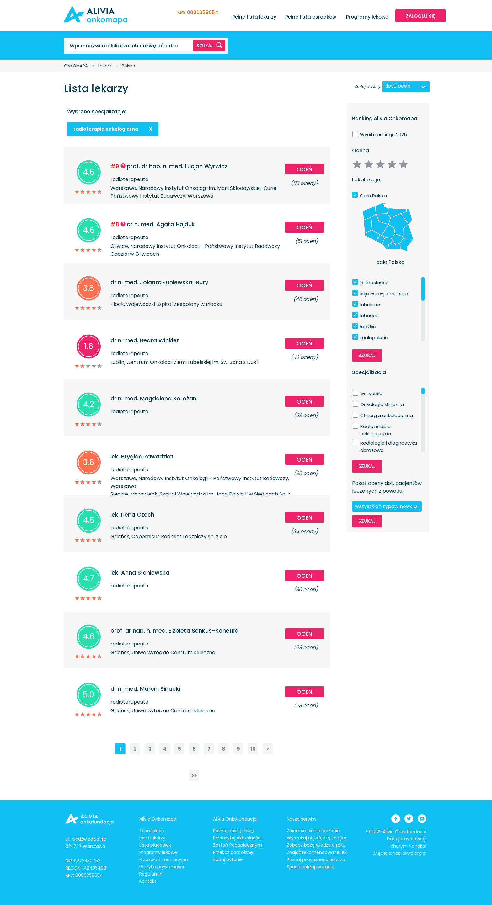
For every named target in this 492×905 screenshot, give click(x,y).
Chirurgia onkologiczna (386, 415)
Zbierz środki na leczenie (313, 830)
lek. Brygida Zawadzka (141, 456)
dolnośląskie (374, 282)
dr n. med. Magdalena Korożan (153, 398)
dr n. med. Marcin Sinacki (145, 689)
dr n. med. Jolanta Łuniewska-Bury (159, 282)
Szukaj (367, 355)
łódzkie (368, 326)
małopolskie (374, 337)
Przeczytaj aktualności (237, 838)
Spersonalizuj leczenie (310, 867)
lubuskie (369, 315)
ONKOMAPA (76, 66)
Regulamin (151, 874)
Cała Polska (373, 195)
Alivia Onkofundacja (235, 819)
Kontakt (147, 881)
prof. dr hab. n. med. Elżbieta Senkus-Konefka (174, 631)
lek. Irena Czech (132, 514)
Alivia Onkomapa (157, 819)
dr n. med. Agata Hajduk (161, 224)
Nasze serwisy (302, 819)
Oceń (304, 169)
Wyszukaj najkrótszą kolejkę (316, 838)
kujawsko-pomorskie (384, 293)
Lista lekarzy (152, 838)
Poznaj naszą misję (233, 830)
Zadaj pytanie (228, 859)
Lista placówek (155, 845)
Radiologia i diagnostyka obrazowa (388, 443)
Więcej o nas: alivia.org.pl (399, 853)
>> (194, 775)
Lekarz (104, 66)
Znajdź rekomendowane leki (317, 852)
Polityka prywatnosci (161, 867)
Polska (128, 66)
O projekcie (151, 830)
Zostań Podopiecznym (237, 845)
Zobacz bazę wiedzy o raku (316, 845)
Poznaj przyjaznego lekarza (316, 859)
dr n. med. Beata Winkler (144, 340)
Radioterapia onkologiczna (375, 426)
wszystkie (371, 393)
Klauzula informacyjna (163, 859)
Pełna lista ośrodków (310, 16)
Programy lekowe (367, 16)
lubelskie (370, 304)
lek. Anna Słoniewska (139, 572)
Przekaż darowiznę (233, 852)
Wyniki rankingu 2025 (383, 134)
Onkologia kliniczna (382, 404)
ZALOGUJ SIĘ (421, 16)
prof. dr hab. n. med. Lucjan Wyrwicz (177, 166)
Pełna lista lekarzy (254, 16)
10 (253, 748)
